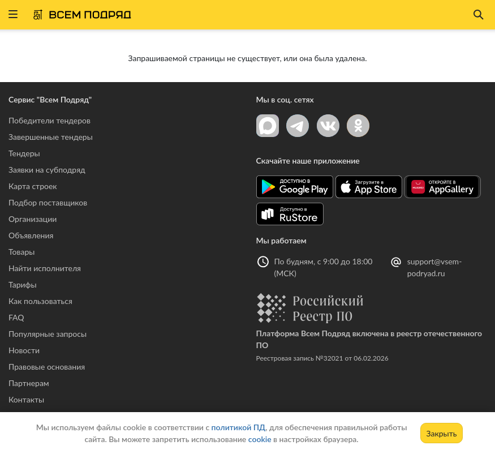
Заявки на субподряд (46, 169)
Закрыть (442, 433)
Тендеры (24, 153)
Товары (21, 251)
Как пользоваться (40, 301)
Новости (24, 350)
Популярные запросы (47, 334)
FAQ (16, 317)
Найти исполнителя (44, 268)
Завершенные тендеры (50, 137)
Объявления (30, 235)
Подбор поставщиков (47, 202)
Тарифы (22, 284)
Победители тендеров (49, 120)
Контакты (26, 399)
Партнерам (28, 383)
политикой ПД (239, 427)
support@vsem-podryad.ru (434, 267)
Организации (32, 219)
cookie (260, 439)
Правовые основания (46, 366)
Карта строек (32, 186)
